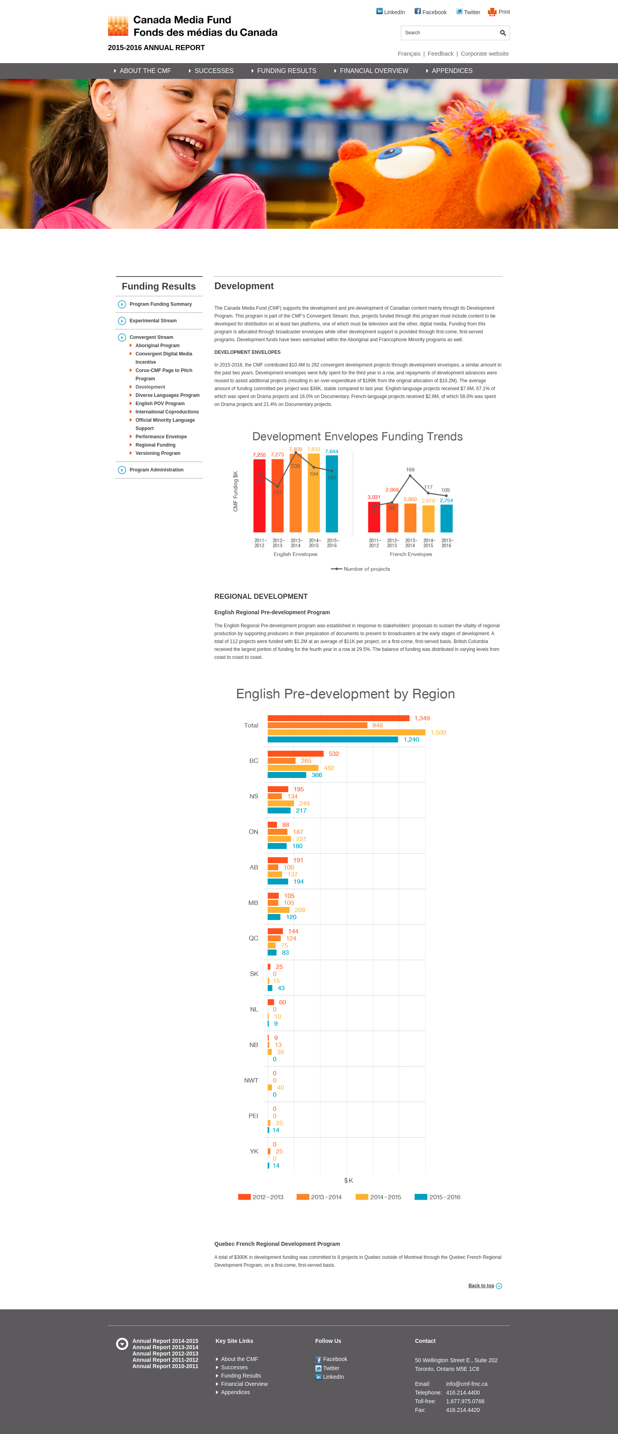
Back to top (481, 1285)
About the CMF (145, 70)
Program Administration (157, 470)
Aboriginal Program (158, 345)
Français (409, 53)
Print (504, 12)
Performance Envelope (161, 436)
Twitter (468, 11)
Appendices (452, 70)
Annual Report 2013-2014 (165, 1347)
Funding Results (286, 70)
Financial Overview (374, 70)
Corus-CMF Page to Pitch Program (164, 374)
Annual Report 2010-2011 (165, 1366)
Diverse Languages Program (168, 395)
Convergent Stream (151, 337)
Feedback (441, 53)
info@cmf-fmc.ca (467, 1384)
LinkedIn (390, 11)
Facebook (431, 11)
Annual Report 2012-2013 (165, 1353)
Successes (214, 70)
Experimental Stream (153, 320)
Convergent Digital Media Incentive (164, 358)
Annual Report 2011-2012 (165, 1360)
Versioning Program (158, 453)
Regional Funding (155, 445)
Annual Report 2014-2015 (165, 1341)
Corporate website (485, 53)
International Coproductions (167, 412)
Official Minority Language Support (165, 424)
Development (150, 387)
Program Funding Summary (161, 304)
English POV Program (160, 403)
